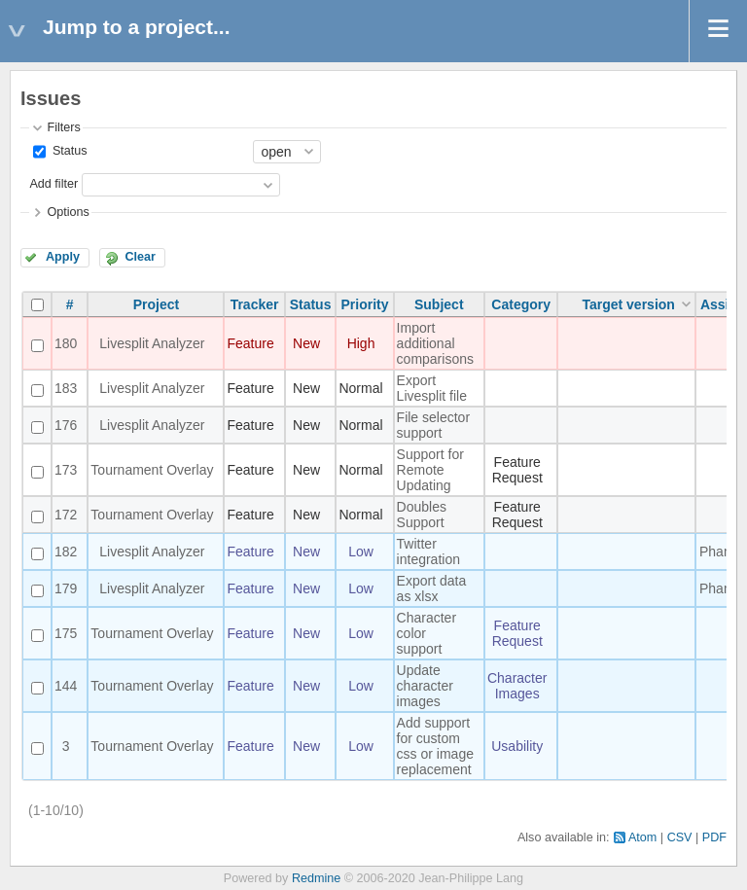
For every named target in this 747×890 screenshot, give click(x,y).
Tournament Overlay (151, 470)
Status (68, 151)
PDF (714, 837)
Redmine (316, 878)
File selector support (433, 425)
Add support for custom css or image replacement (435, 746)
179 (65, 588)
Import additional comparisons (435, 343)
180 (65, 343)
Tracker (255, 304)
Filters (63, 127)
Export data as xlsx (432, 588)
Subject (439, 304)
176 (65, 425)
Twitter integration (428, 551)
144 (65, 686)
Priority (365, 304)
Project (156, 304)
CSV (680, 837)
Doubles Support (421, 514)
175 (65, 633)
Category (521, 304)
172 (65, 514)
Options (68, 212)
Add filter (53, 184)
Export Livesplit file (432, 388)
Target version (628, 304)
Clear (140, 257)
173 (65, 470)
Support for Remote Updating (430, 469)
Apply (63, 257)
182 (65, 551)
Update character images (425, 685)
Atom (642, 837)
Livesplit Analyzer (151, 343)
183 (65, 388)
